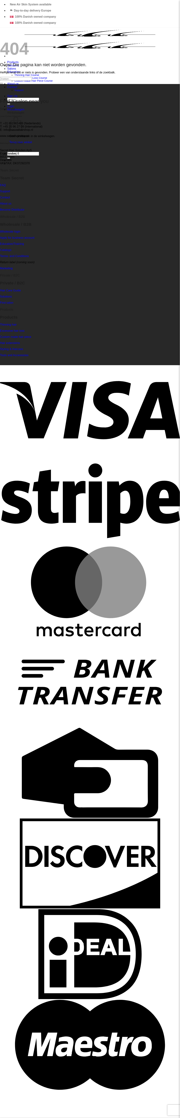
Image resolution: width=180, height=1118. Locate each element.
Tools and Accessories (14, 355)
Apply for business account (17, 237)
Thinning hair (8, 324)
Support (19, 90)
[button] (10, 106)
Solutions (6, 296)
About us (13, 83)
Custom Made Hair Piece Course (33, 80)
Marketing (6, 268)
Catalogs (5, 249)
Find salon (6, 302)
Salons (11, 68)
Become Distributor (12, 209)
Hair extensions (10, 342)
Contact (12, 87)
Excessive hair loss (12, 330)
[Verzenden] (1, 83)
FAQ (3, 185)
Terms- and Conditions (14, 256)
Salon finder (7, 108)
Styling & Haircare (11, 349)
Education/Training (12, 243)
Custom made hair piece (15, 336)
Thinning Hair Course (26, 75)
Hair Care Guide (10, 290)
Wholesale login (10, 231)
